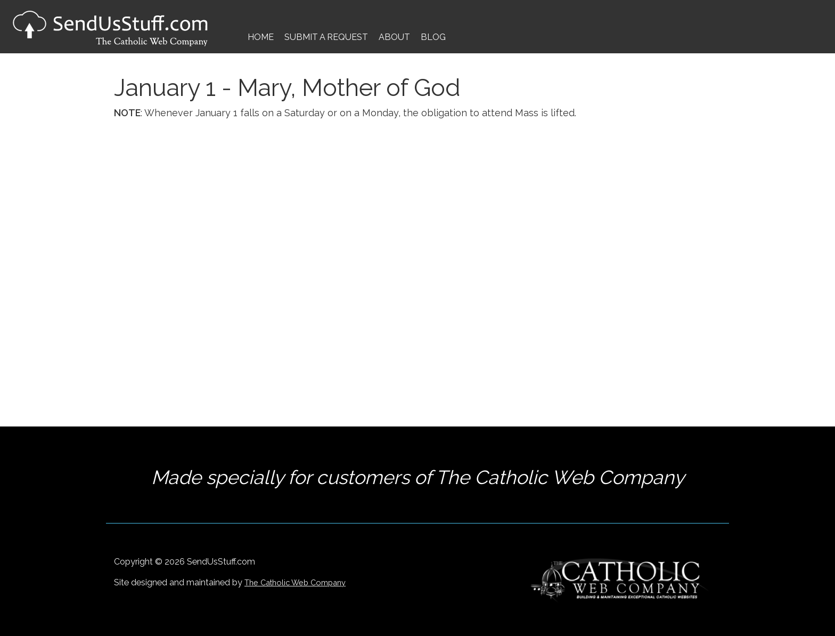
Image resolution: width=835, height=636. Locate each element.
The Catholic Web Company (295, 582)
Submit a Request (326, 37)
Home (261, 37)
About (394, 37)
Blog (433, 37)
